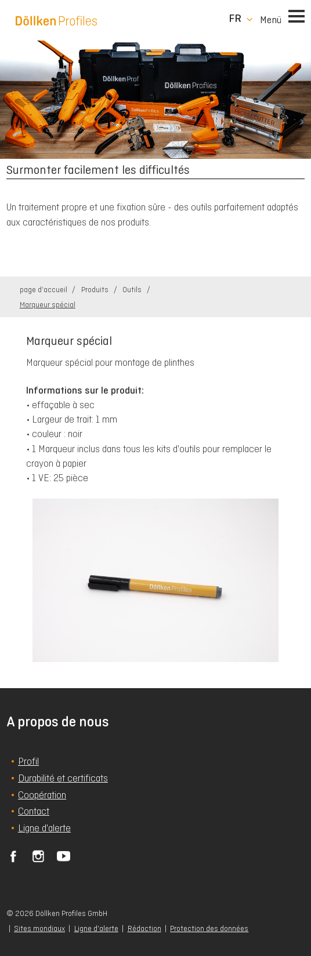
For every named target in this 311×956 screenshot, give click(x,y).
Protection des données (209, 928)
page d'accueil (44, 289)
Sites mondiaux (39, 928)
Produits (95, 289)
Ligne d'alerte (96, 928)
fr (235, 18)
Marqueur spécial (47, 304)
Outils (132, 289)
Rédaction (144, 928)
